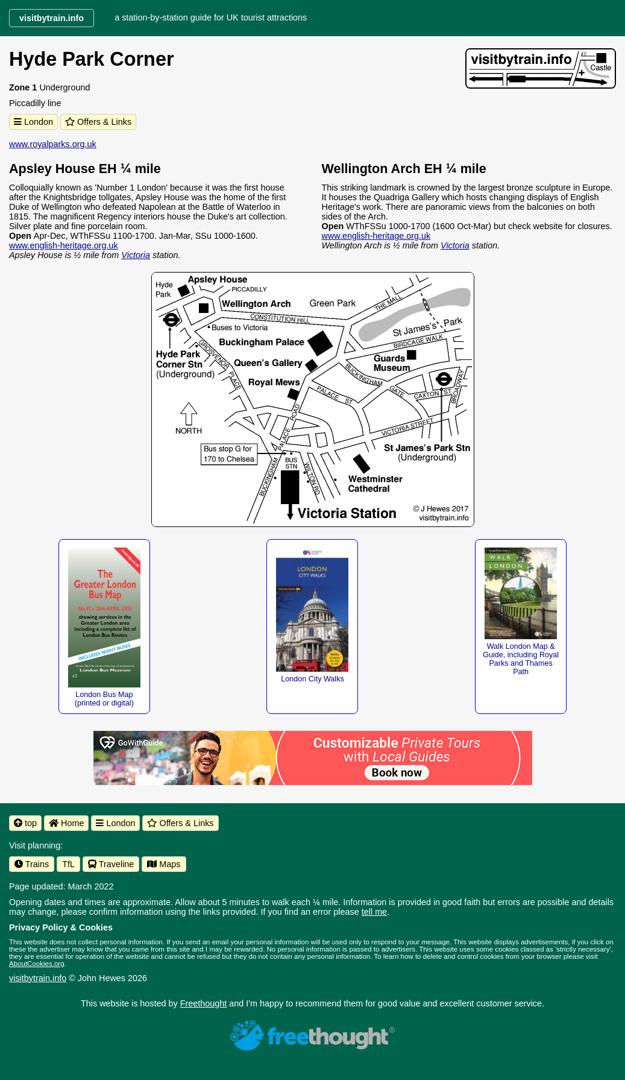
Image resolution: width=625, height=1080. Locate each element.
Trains (31, 864)
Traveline (111, 864)
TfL (68, 864)
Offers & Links (98, 122)
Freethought (203, 1003)
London (33, 122)
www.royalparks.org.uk (52, 144)
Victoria (135, 255)
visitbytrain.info (37, 978)
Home (66, 823)
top (25, 823)
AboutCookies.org (36, 963)
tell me (374, 912)
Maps (163, 864)
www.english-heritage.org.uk (63, 245)
